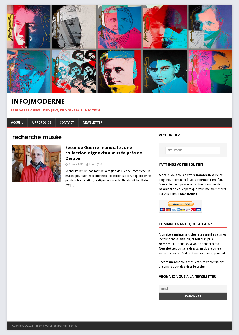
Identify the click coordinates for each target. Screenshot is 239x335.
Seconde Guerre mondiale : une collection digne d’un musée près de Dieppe (103, 153)
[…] (72, 185)
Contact (67, 122)
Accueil (17, 122)
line (91, 164)
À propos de (41, 122)
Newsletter (92, 122)
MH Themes (70, 325)
